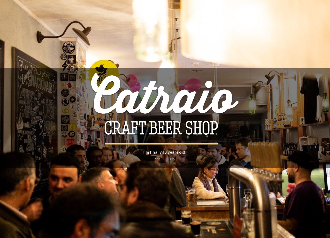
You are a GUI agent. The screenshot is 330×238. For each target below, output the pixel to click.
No (172, 159)
